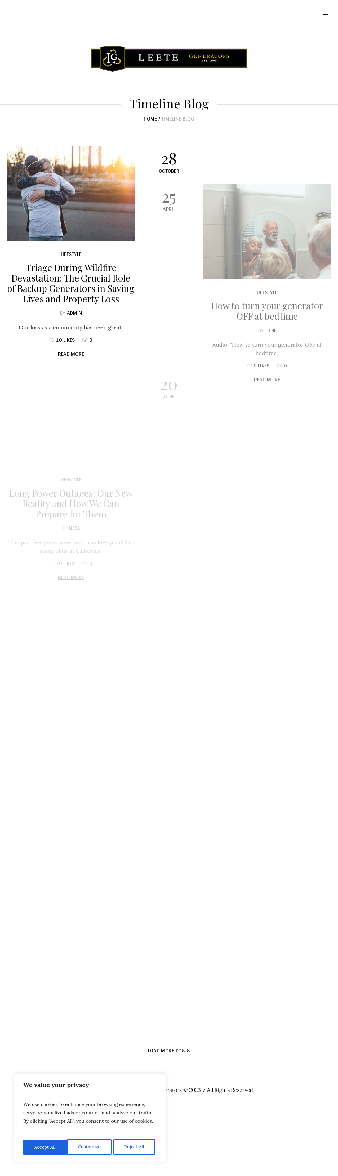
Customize (45, 1147)
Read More (71, 354)
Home (150, 119)
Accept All (135, 1147)
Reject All (90, 1147)
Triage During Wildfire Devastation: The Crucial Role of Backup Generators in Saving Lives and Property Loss (70, 283)
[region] (90, 1119)
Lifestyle (71, 254)
